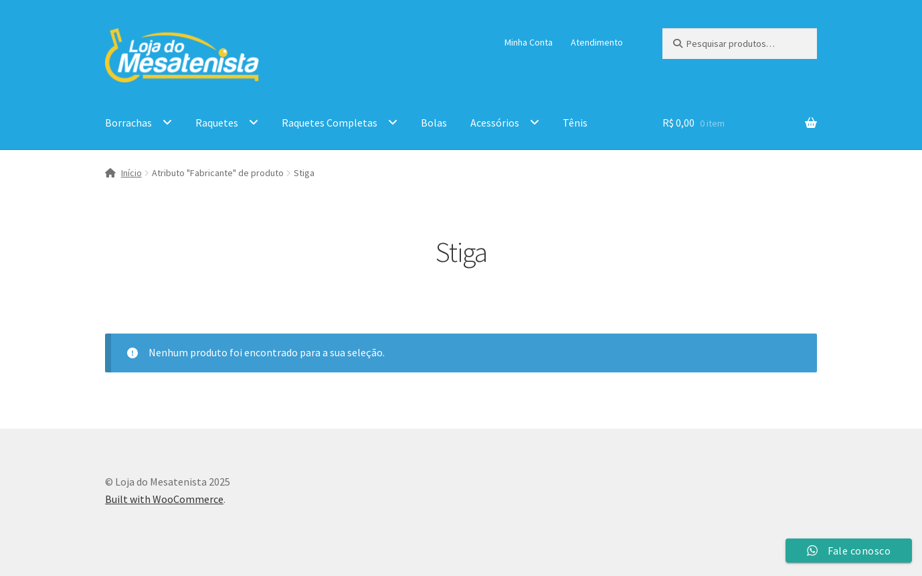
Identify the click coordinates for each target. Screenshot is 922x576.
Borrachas (128, 122)
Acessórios (494, 122)
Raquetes (216, 122)
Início (131, 173)
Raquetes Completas (329, 122)
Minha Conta (528, 42)
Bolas (434, 122)
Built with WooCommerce (164, 499)
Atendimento (597, 42)
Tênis (575, 122)
